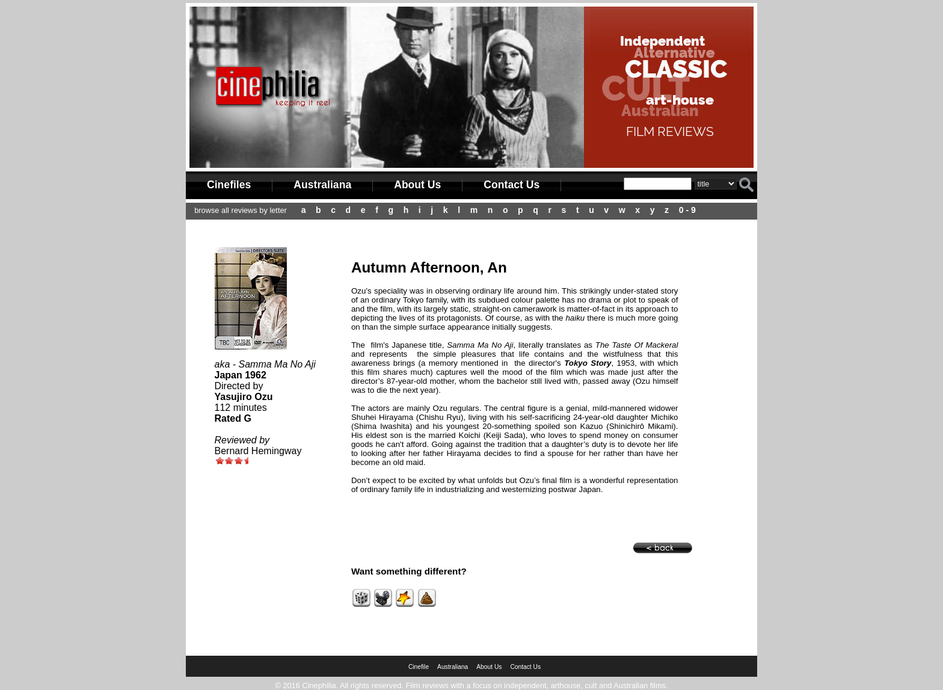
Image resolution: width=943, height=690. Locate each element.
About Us (417, 185)
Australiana (322, 185)
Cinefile (418, 667)
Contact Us (511, 185)
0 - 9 (687, 210)
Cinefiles (229, 185)
